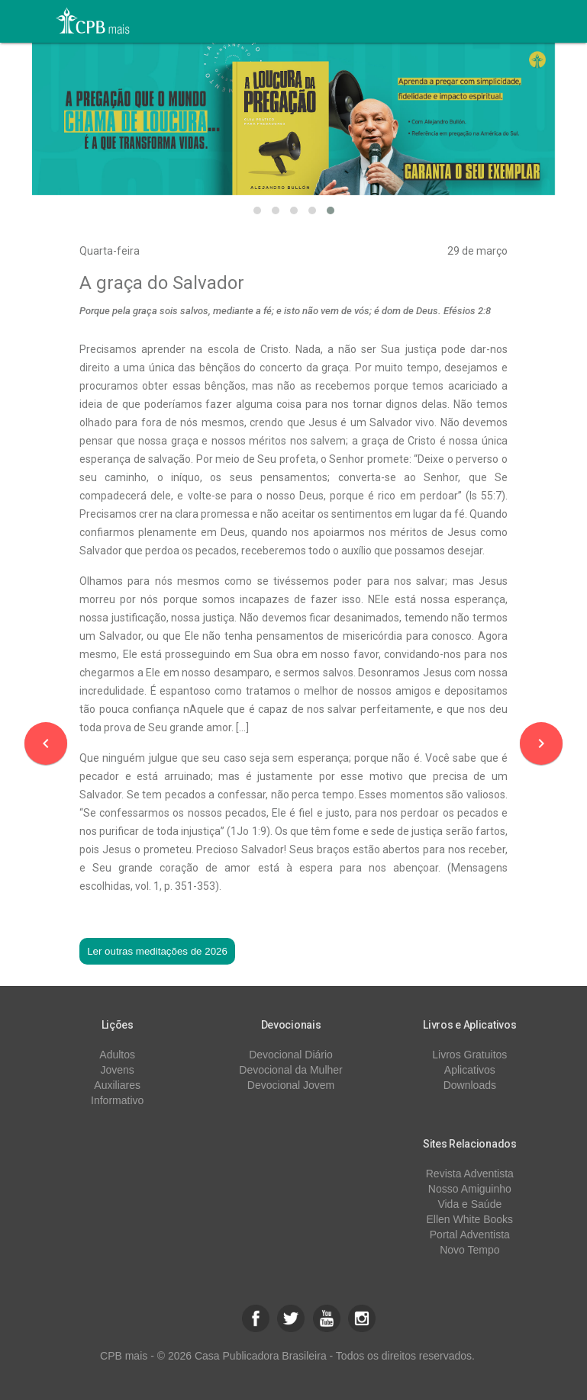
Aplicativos (469, 1070)
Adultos (117, 1054)
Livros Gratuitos (469, 1054)
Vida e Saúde (469, 1204)
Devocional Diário (291, 1054)
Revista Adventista (470, 1173)
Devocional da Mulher (290, 1070)
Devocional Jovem (290, 1085)
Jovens (117, 1070)
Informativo (117, 1100)
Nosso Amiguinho (469, 1189)
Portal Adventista (470, 1234)
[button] (257, 210)
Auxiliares (117, 1085)
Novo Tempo (469, 1250)
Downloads (469, 1085)
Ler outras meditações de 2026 (157, 951)
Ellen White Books (470, 1219)
